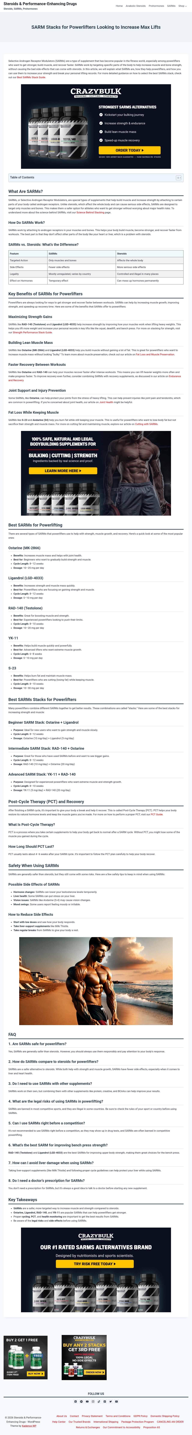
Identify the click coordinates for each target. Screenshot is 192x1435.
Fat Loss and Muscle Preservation (155, 354)
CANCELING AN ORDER (170, 1421)
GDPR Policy (141, 1416)
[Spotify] (81, 1401)
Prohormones (156, 5)
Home (119, 5)
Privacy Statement (92, 1416)
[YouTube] (87, 1401)
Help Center (59, 1421)
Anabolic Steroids (136, 5)
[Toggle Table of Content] (177, 177)
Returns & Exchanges (88, 1427)
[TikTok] (99, 1401)
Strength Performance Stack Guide (32, 332)
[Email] (116, 1401)
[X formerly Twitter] (110, 1401)
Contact (74, 1416)
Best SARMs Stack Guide (31, 77)
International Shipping (105, 1421)
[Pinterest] (104, 1401)
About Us (61, 1416)
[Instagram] (93, 1401)
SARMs (171, 5)
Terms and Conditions (118, 1416)
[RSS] (75, 1401)
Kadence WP (29, 1425)
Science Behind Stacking (90, 212)
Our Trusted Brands (79, 1421)
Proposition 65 (151, 1427)
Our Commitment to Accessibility (121, 1427)
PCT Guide (157, 814)
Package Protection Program (137, 1421)
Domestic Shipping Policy (165, 1416)
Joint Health (106, 402)
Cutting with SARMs (146, 424)
